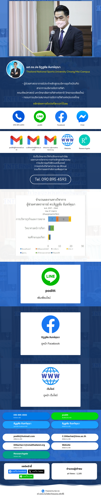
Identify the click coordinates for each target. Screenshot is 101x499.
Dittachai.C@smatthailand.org (29, 445)
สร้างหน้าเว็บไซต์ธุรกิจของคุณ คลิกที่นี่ (50, 494)
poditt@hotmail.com (24, 436)
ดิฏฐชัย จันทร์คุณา (22, 424)
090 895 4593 (20, 415)
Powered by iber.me (52, 491)
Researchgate (21, 454)
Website (66, 445)
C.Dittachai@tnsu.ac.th (74, 436)
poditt (65, 415)
